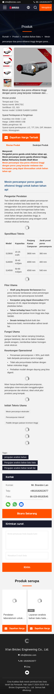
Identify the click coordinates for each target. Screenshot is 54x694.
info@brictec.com (11, 2)
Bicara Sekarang (27, 513)
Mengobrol (46, 7)
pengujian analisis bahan (15, 457)
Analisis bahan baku (31, 37)
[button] (8, 86)
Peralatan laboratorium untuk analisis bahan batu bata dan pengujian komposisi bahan (13, 617)
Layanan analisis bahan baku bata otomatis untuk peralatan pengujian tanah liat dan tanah (39, 617)
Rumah (5, 37)
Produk (15, 37)
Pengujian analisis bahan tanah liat (19, 468)
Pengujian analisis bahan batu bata (20, 462)
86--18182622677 (42, 2)
